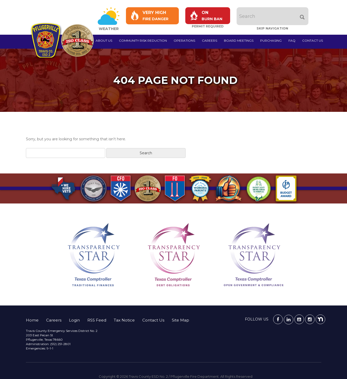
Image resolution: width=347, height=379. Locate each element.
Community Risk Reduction (143, 40)
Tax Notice (124, 320)
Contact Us (312, 40)
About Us (104, 40)
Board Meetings (238, 40)
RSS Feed (96, 320)
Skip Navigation (272, 28)
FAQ (291, 40)
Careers (209, 40)
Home (32, 320)
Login (74, 320)
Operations (184, 40)
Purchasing (271, 40)
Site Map (180, 320)
